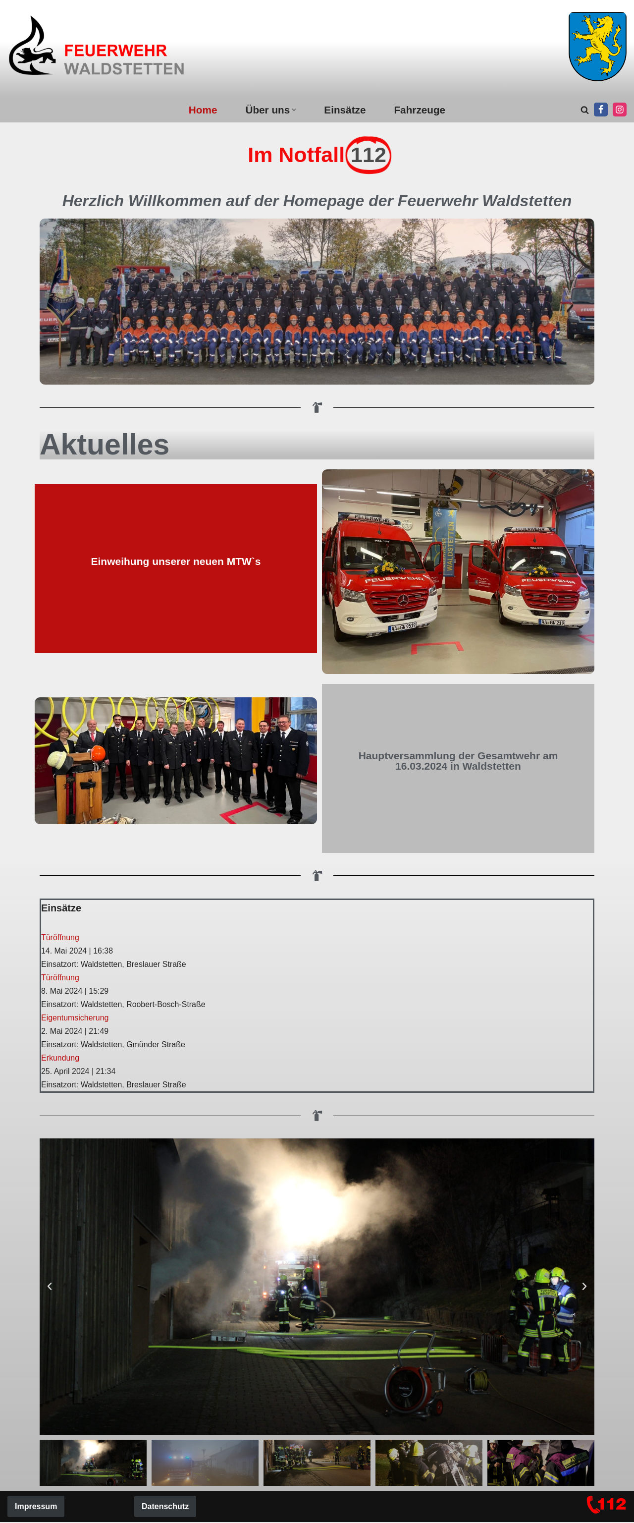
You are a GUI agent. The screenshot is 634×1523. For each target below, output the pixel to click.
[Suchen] (585, 110)
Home (202, 109)
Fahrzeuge (420, 109)
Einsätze (345, 109)
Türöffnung (60, 937)
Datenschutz (165, 1507)
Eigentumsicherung (75, 1018)
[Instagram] (620, 109)
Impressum (36, 1507)
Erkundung (60, 1058)
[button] (294, 110)
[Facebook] (601, 109)
